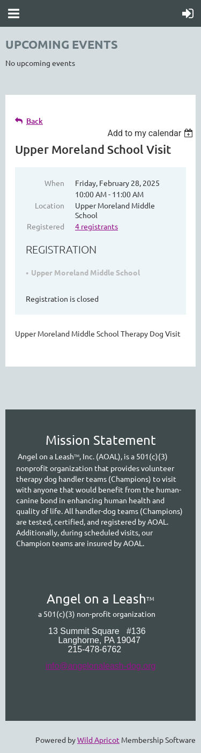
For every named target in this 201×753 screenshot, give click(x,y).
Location (49, 205)
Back (34, 121)
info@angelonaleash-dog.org (101, 665)
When (54, 183)
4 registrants (96, 226)
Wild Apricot (98, 739)
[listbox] (151, 133)
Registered (45, 226)
